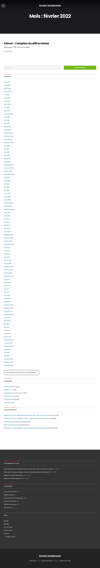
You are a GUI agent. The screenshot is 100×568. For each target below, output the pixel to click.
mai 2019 (6, 222)
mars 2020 (7, 193)
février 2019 (7, 231)
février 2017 (7, 298)
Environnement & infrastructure (13, 393)
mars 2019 (7, 228)
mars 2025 (7, 85)
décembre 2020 (8, 165)
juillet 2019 (7, 216)
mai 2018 (6, 254)
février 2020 (7, 196)
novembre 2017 (8, 270)
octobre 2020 (8, 171)
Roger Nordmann (50, 5)
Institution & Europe (10, 399)
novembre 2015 (8, 340)
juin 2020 (6, 184)
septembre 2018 (9, 244)
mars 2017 (7, 295)
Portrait (6, 533)
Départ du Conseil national (12, 425)
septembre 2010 (9, 365)
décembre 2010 (8, 362)
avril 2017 (7, 292)
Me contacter (8, 530)
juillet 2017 (7, 282)
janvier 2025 (7, 91)
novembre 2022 (8, 114)
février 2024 (7, 104)
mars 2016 (7, 333)
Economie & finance (10, 386)
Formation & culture (10, 396)
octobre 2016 (8, 311)
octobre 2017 (8, 273)
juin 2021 (6, 149)
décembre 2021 (8, 133)
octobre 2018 (8, 241)
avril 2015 (7, 356)
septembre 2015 (9, 346)
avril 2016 (7, 330)
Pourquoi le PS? (10, 536)
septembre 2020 (9, 174)
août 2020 (7, 177)
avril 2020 (7, 190)
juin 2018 (6, 250)
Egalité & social (8, 390)
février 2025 (7, 88)
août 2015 (7, 349)
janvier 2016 (7, 336)
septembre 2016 (9, 314)
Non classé (7, 402)
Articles (6, 524)
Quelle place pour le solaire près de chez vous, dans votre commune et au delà (28, 415)
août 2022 (7, 117)
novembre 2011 (8, 359)
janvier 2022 (7, 130)
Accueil (6, 521)
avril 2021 (7, 152)
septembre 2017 (9, 276)
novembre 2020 (8, 168)
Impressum (32, 561)
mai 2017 (6, 289)
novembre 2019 (8, 203)
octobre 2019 (8, 206)
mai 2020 (6, 187)
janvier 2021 (7, 161)
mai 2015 (6, 352)
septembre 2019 (9, 209)
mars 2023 (7, 110)
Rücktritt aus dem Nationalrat (13, 421)
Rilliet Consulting (65, 561)
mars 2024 (7, 101)
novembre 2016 (8, 308)
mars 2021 (7, 155)
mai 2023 (6, 107)
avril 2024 (7, 98)
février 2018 (7, 260)
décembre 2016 (8, 305)
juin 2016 (6, 324)
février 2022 (7, 126)
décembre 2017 (8, 266)
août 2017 (7, 279)
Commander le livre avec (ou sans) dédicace (21, 372)
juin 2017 (6, 286)
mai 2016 (6, 327)
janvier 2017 (7, 301)
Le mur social (8, 527)
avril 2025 (7, 82)
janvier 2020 (7, 200)
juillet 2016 (7, 321)
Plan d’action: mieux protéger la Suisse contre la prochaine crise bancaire (26, 418)
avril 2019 (7, 225)
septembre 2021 (9, 142)
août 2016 (7, 317)
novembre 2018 (8, 238)
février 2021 (7, 158)
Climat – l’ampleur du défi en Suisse (26, 43)
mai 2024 (6, 95)
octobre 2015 (8, 343)
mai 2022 (6, 120)
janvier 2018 (7, 263)
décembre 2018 (8, 235)
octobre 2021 (8, 139)
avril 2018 (7, 257)
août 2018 (7, 247)
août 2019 (7, 212)
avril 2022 (7, 123)
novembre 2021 (8, 136)
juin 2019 (6, 219)
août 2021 (7, 145)
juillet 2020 (7, 181)
